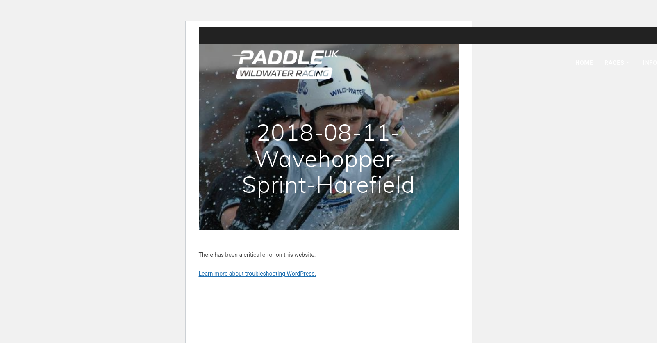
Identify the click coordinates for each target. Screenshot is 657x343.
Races (615, 62)
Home (584, 62)
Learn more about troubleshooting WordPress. (257, 273)
